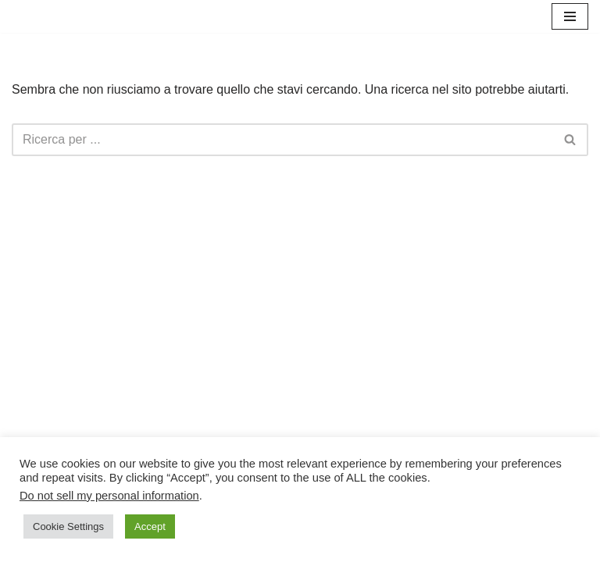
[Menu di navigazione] (570, 16)
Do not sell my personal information (109, 495)
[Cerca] (282, 139)
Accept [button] (150, 526)
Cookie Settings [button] (68, 526)
